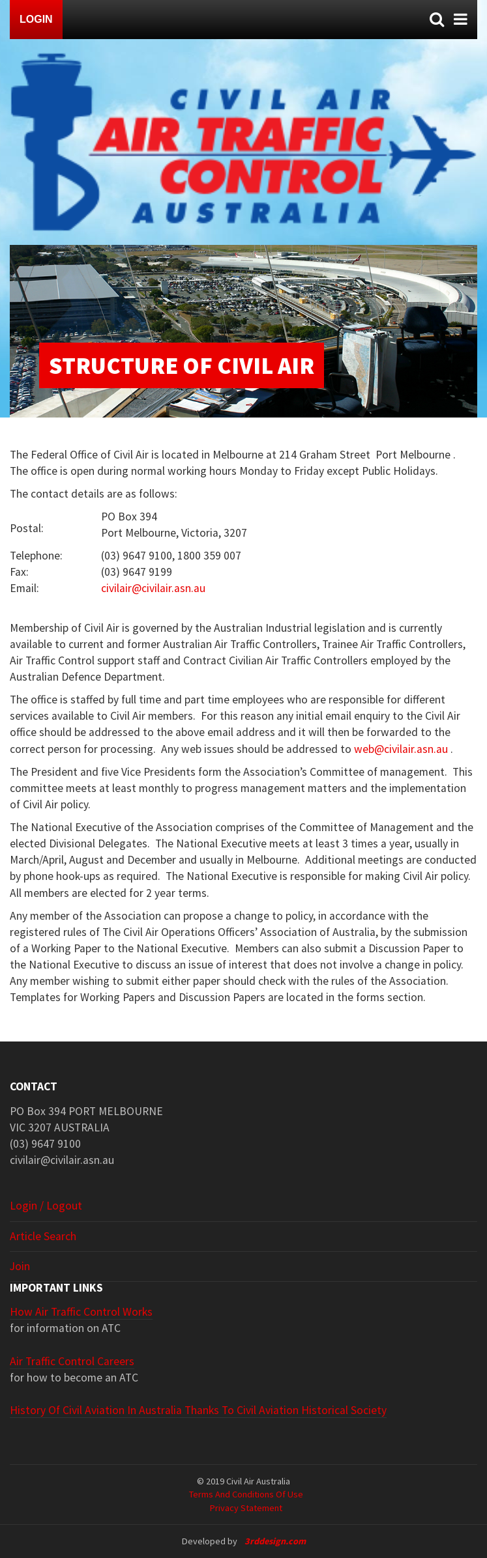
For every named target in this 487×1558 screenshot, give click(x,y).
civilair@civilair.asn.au (153, 588)
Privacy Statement (246, 1508)
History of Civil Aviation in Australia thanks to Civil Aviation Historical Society (198, 1410)
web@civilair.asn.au (401, 749)
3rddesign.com (275, 1541)
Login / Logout (46, 1205)
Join (20, 1266)
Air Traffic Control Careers (72, 1361)
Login (36, 19)
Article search (43, 1236)
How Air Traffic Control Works (81, 1312)
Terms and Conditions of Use (246, 1494)
